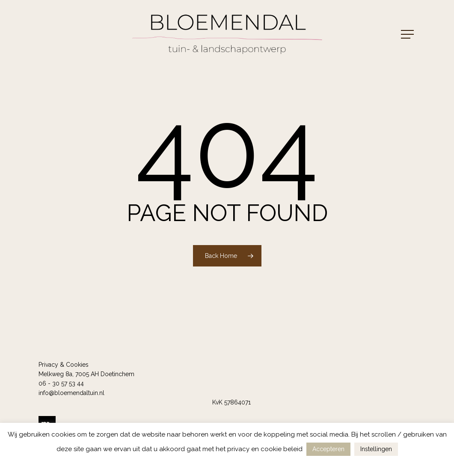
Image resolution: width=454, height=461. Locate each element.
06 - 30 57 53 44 (61, 383)
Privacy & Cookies (64, 364)
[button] (408, 34)
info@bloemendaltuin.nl (71, 392)
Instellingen (376, 449)
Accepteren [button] (328, 449)
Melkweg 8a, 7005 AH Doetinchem (86, 374)
